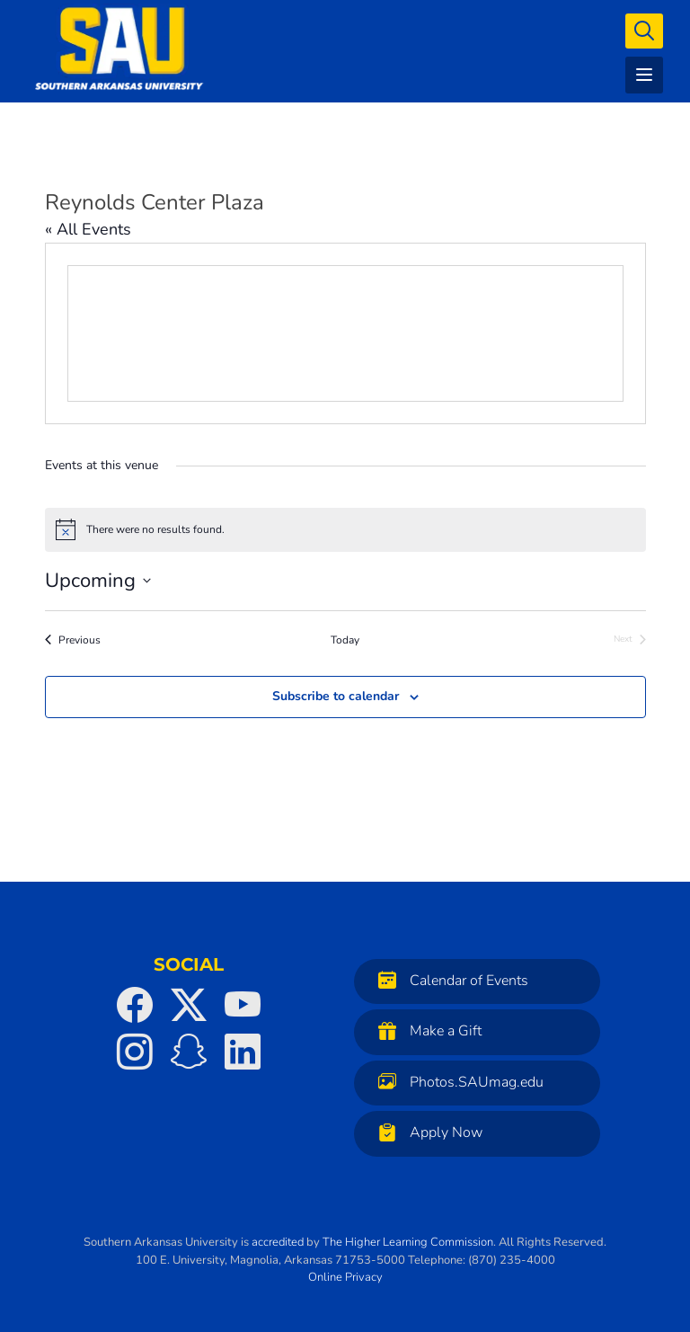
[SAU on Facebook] (134, 1005)
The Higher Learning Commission (408, 1242)
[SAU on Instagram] (134, 1052)
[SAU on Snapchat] (188, 1052)
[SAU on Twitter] (188, 1005)
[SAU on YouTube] (242, 1005)
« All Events (88, 229)
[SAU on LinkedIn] (242, 1052)
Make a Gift (425, 1030)
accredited (278, 1242)
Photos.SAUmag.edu (456, 1082)
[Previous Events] (73, 640)
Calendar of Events (448, 980)
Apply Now (425, 1132)
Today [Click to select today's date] (345, 640)
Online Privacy (345, 1277)
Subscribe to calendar (335, 696)
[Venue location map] (345, 333)
